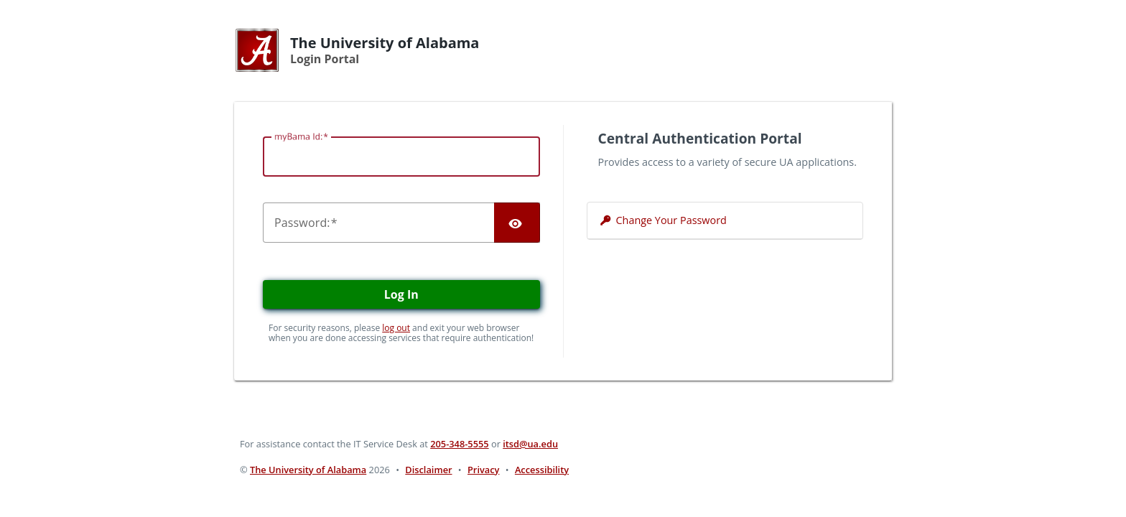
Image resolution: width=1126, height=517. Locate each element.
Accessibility (542, 469)
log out (396, 328)
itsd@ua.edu (530, 443)
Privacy (483, 469)
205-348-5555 (459, 443)
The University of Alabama (308, 469)
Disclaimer (428, 469)
